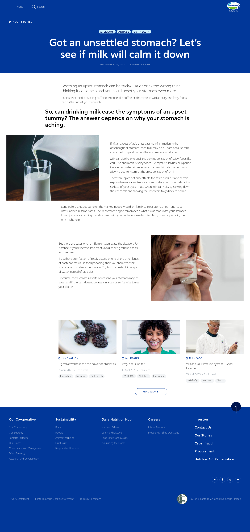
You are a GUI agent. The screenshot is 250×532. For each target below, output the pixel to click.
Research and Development (24, 459)
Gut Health (142, 32)
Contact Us (203, 427)
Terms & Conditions (90, 499)
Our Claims (61, 443)
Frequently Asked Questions (163, 433)
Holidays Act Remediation (214, 459)
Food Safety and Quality (115, 438)
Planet (58, 427)
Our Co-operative (22, 419)
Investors (202, 419)
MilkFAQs (107, 32)
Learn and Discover (112, 433)
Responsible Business (66, 448)
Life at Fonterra (156, 427)
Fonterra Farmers (18, 438)
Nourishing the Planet (113, 443)
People (59, 433)
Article (123, 32)
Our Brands (15, 443)
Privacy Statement (19, 499)
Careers (154, 419)
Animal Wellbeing (64, 438)
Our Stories (203, 435)
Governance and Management (25, 448)
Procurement (205, 451)
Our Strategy (16, 433)
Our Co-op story (18, 427)
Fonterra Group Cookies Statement (54, 499)
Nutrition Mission (111, 427)
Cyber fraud (203, 443)
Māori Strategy (17, 453)
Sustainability (65, 419)
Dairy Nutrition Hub (116, 419)
